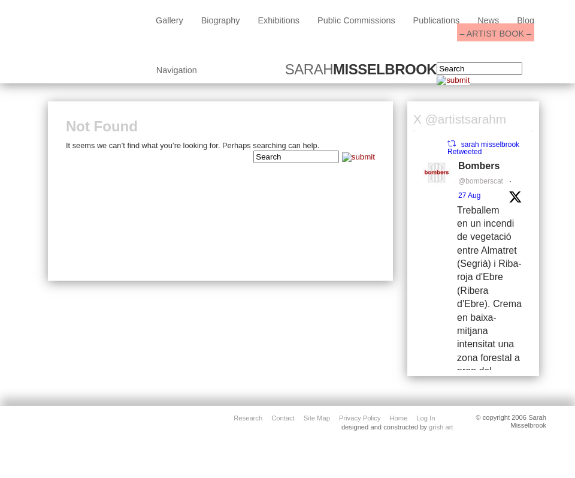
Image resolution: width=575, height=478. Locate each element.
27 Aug (469, 195)
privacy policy (360, 417)
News (488, 20)
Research (248, 417)
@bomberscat (480, 181)
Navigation (176, 70)
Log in (425, 417)
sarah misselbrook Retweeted (483, 148)
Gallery (169, 20)
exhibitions (278, 20)
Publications (436, 20)
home (399, 417)
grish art (441, 427)
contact (283, 417)
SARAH (361, 69)
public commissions (356, 20)
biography (220, 20)
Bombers (479, 166)
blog (525, 20)
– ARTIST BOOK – (495, 33)
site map (317, 417)
